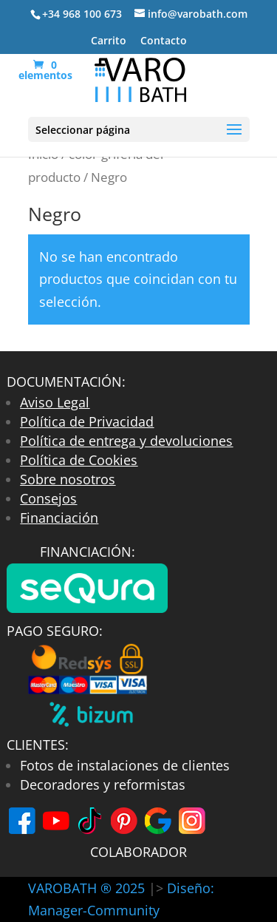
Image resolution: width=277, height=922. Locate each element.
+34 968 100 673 (82, 14)
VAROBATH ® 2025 (88, 888)
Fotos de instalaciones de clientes (125, 765)
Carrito (108, 41)
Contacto (163, 41)
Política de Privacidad (87, 421)
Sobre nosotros (67, 479)
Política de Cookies (78, 460)
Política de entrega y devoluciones (126, 441)
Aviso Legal (54, 402)
